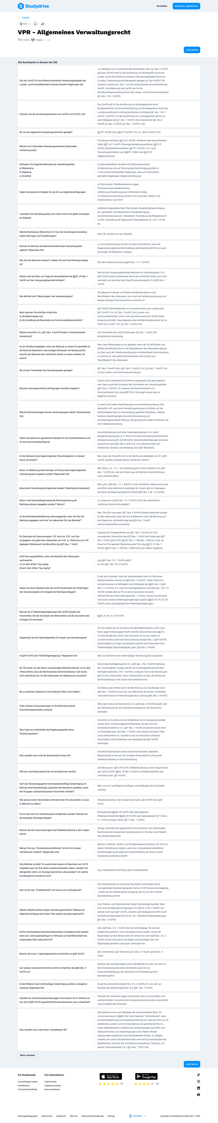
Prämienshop (23, 1085)
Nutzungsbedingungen (28, 1116)
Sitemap (111, 1116)
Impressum (61, 1116)
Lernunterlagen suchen (28, 1082)
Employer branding (52, 1085)
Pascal (39, 40)
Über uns (74, 1116)
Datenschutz (46, 1116)
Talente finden (50, 1082)
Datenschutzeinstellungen (92, 1116)
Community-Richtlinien (27, 1089)
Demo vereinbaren (52, 1089)
